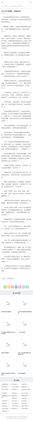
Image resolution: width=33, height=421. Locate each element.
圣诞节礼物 (25, 406)
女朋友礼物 (6, 384)
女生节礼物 (6, 408)
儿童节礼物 (25, 408)
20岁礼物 (25, 398)
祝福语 (6, 6)
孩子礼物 (15, 400)
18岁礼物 (6, 400)
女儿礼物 (25, 403)
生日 (4, 278)
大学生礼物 (16, 386)
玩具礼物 (15, 393)
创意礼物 (15, 384)
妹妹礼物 (6, 406)
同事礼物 (15, 398)
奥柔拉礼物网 (13, 416)
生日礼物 (6, 386)
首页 (2, 6)
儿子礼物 (15, 403)
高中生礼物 (6, 389)
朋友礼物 (6, 411)
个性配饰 (6, 393)
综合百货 (25, 384)
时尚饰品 (15, 389)
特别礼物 (6, 403)
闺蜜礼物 (25, 386)
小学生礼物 (16, 406)
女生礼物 (25, 400)
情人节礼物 (25, 393)
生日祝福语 (10, 278)
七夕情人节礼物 (25, 390)
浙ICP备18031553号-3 (22, 416)
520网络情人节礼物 (6, 396)
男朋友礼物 (25, 395)
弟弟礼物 (15, 408)
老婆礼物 (15, 395)
